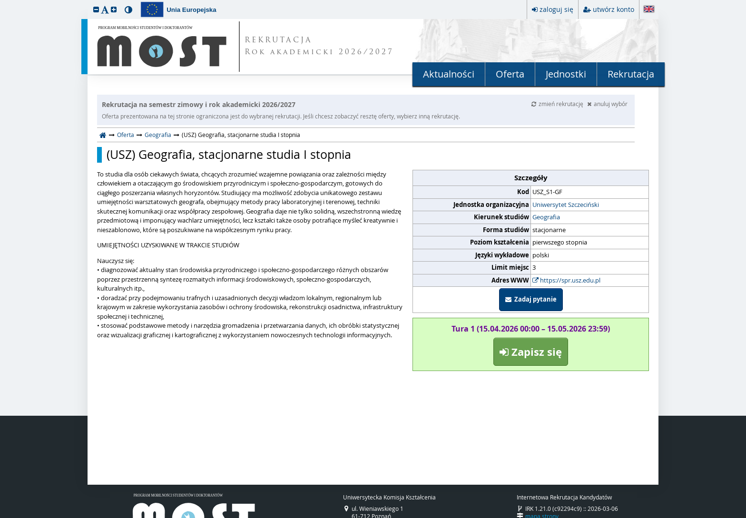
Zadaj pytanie (531, 299)
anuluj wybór (607, 104)
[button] (96, 9)
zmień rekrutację (558, 104)
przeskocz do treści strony (2, 2)
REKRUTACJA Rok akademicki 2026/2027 (319, 46)
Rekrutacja (631, 74)
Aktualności (448, 74)
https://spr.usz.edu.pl (566, 280)
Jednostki (566, 74)
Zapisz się (531, 351)
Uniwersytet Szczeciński (565, 204)
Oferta (510, 74)
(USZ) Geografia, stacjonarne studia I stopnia (229, 154)
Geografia (158, 134)
